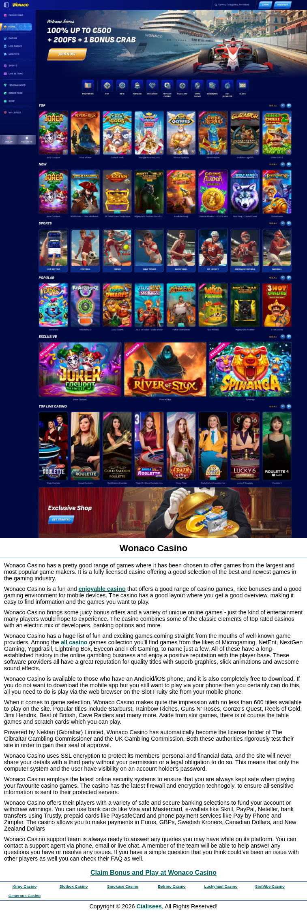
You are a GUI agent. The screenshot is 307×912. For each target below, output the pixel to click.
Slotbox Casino (74, 886)
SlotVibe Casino (270, 886)
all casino (74, 642)
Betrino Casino (171, 886)
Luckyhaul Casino (220, 886)
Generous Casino (25, 895)
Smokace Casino (122, 886)
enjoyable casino (102, 589)
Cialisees (149, 906)
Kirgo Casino (25, 886)
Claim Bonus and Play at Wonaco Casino (153, 872)
